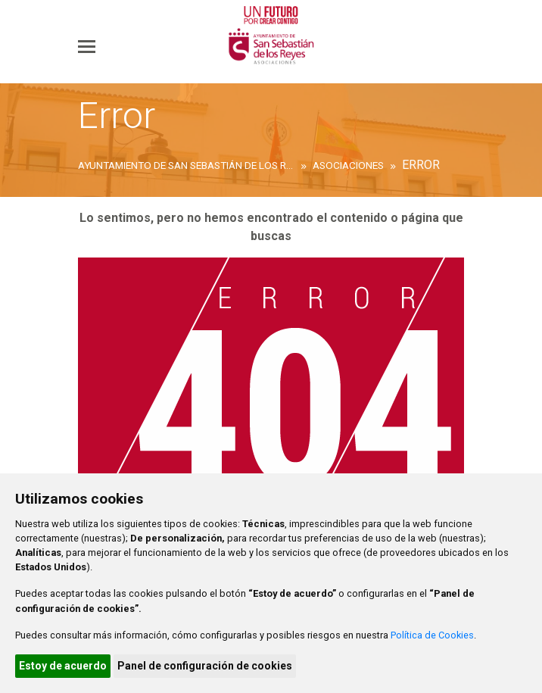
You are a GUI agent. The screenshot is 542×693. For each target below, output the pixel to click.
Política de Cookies (432, 635)
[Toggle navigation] (86, 46)
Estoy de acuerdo (63, 666)
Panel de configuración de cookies (204, 666)
